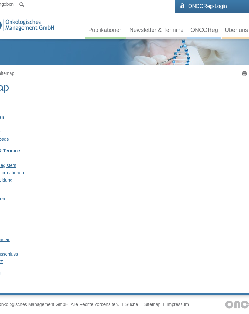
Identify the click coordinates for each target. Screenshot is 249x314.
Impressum (178, 304)
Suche (131, 304)
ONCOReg (204, 30)
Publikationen (105, 30)
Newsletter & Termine (156, 30)
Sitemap (152, 304)
